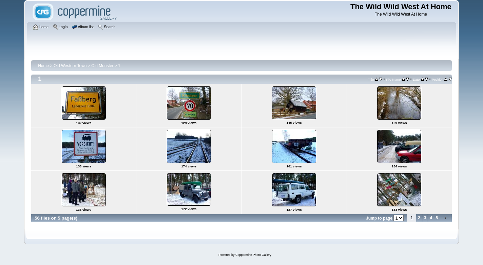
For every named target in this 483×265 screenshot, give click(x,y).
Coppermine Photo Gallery (253, 255)
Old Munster (102, 65)
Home (43, 65)
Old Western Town (70, 65)
